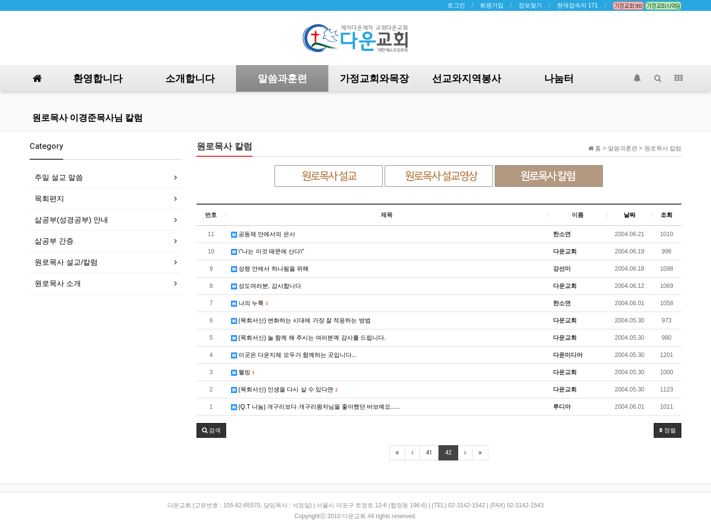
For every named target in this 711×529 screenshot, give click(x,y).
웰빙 (243, 372)
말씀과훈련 (282, 78)
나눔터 (559, 78)
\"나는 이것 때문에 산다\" (268, 251)
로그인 (456, 5)
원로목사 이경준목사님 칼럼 (87, 117)
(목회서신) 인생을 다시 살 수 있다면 (284, 389)
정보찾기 (530, 5)
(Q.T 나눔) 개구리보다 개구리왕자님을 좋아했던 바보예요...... (316, 406)
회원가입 (492, 5)
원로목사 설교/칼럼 (66, 262)
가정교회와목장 (374, 78)
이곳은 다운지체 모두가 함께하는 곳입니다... (294, 355)
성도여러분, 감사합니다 (266, 285)
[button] (211, 430)
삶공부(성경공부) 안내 (71, 219)
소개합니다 (190, 78)
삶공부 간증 (54, 241)
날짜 (629, 215)
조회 (666, 215)
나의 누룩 (249, 303)
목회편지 (49, 198)
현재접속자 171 (577, 5)
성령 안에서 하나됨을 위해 (270, 268)
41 (429, 452)
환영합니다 (97, 78)
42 (448, 452)
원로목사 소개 (58, 283)
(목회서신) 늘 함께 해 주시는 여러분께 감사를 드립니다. (308, 337)
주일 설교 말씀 (59, 177)
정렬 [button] (667, 430)
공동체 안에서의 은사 (263, 234)
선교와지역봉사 (466, 78)
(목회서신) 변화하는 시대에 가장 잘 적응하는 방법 (301, 320)
